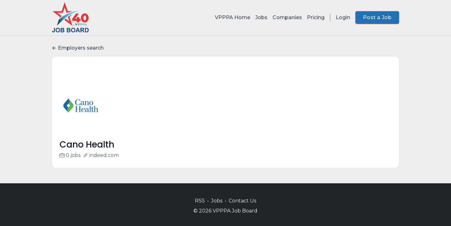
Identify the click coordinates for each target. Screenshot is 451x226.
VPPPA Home (232, 17)
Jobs (261, 17)
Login (343, 17)
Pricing (315, 17)
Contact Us (242, 201)
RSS (200, 201)
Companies (287, 17)
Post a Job (377, 17)
